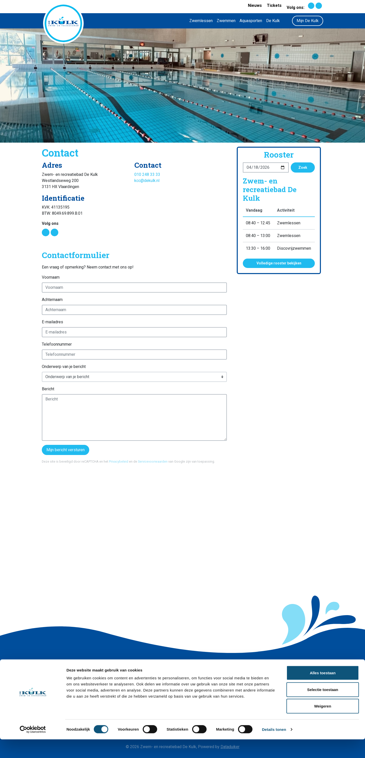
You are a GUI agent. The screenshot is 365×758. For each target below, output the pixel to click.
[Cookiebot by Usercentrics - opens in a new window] (33, 748)
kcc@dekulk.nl (146, 180)
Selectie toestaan (322, 708)
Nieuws (255, 5)
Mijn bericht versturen (65, 449)
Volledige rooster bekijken (279, 263)
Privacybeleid (118, 461)
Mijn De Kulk (308, 20)
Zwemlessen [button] (201, 20)
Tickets (274, 5)
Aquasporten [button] (251, 20)
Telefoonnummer (57, 344)
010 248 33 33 (147, 174)
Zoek (302, 167)
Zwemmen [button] (226, 20)
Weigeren (322, 724)
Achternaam (52, 299)
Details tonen (274, 748)
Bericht (48, 388)
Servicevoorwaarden (153, 461)
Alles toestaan (323, 691)
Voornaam (51, 277)
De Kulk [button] (273, 20)
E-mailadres (52, 321)
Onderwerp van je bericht (64, 366)
